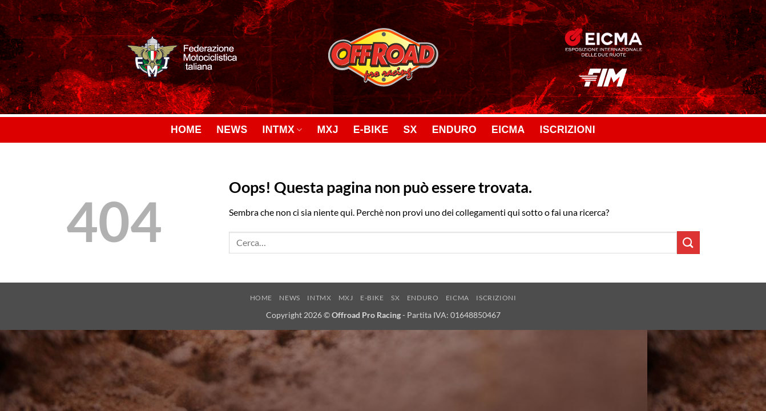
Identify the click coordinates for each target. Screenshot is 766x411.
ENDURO (454, 129)
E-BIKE (371, 129)
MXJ (327, 129)
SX (410, 129)
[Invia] (688, 242)
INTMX (283, 129)
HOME (186, 129)
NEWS (231, 129)
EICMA (508, 129)
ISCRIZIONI (567, 129)
